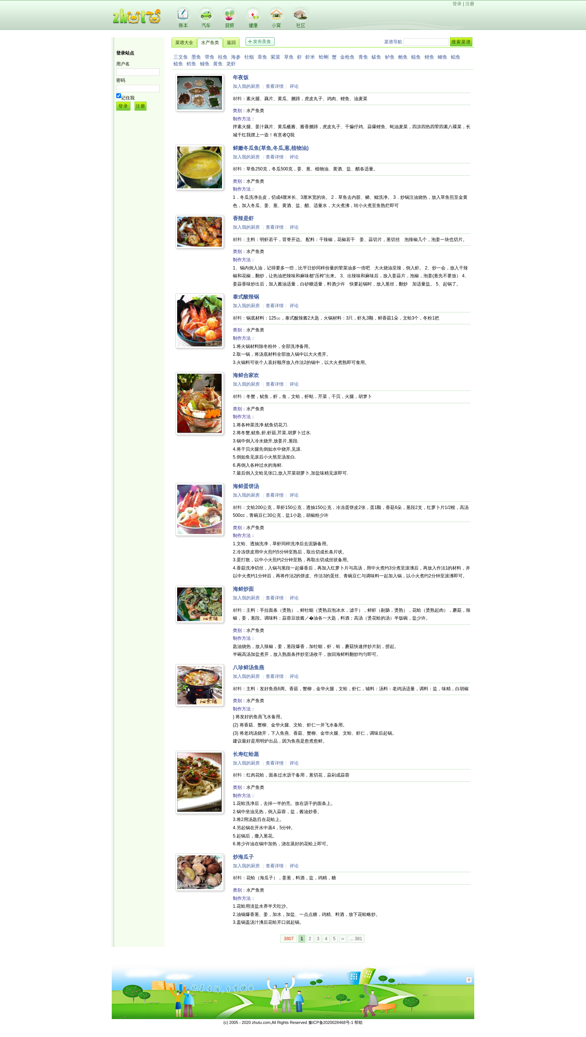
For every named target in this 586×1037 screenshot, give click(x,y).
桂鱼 (223, 57)
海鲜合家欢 (246, 375)
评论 (294, 86)
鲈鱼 (390, 57)
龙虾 (231, 64)
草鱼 (289, 57)
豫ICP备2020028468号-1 (331, 1022)
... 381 (356, 938)
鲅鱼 (376, 57)
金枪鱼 (347, 57)
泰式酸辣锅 (246, 297)
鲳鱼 (455, 57)
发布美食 (262, 41)
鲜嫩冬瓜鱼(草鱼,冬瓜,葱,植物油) (271, 148)
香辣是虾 (243, 218)
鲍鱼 (403, 57)
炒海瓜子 (243, 857)
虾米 (310, 57)
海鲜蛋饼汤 (246, 486)
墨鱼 (196, 57)
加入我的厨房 (246, 86)
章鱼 (262, 57)
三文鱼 (180, 57)
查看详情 (275, 86)
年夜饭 (241, 77)
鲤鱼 (429, 57)
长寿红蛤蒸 (246, 754)
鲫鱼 (442, 57)
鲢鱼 (416, 57)
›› (342, 938)
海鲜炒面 (243, 589)
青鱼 (363, 57)
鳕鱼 (191, 64)
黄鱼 (218, 64)
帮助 (358, 1022)
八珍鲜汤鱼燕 (248, 667)
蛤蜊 (324, 57)
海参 (236, 57)
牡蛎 (249, 57)
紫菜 (275, 57)
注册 (469, 3)
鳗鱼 (205, 64)
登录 (457, 3)
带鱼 (210, 57)
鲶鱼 (178, 64)
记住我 (128, 98)
